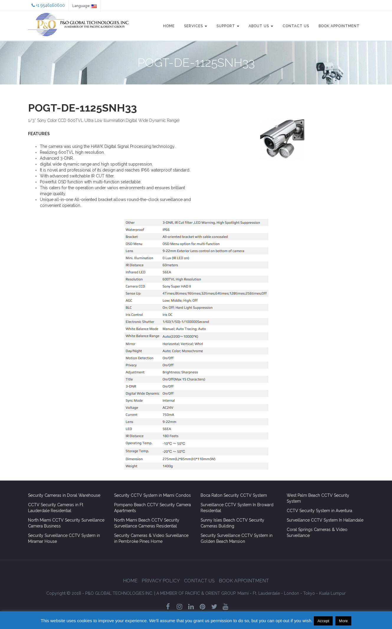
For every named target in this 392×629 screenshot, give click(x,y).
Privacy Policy (161, 581)
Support (227, 26)
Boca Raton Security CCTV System (234, 495)
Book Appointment (339, 26)
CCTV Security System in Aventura (319, 510)
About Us (261, 26)
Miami (243, 593)
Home (169, 26)
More (343, 621)
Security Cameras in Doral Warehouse (64, 495)
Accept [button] (323, 621)
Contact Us (296, 26)
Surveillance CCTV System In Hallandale (325, 520)
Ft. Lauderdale (266, 593)
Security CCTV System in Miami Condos (152, 495)
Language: (84, 6)
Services (195, 26)
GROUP (196, 593)
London (291, 593)
